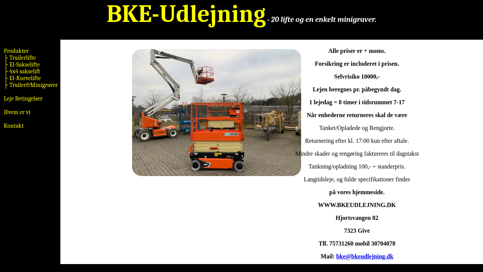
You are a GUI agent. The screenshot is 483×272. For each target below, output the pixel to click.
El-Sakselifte (24, 64)
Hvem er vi (17, 112)
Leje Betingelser (23, 98)
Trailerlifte (21, 57)
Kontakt (14, 125)
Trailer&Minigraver (33, 85)
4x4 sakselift (24, 71)
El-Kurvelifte (24, 78)
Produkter (16, 51)
